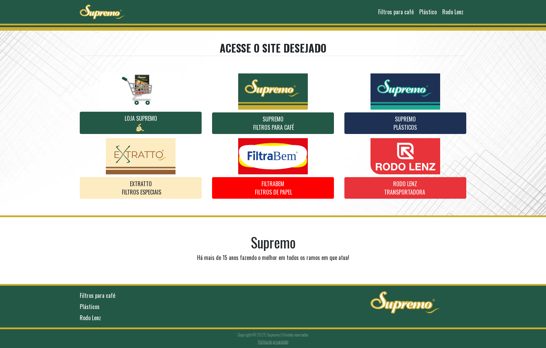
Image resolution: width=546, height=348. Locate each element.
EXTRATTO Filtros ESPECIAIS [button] (140, 188)
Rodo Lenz (452, 12)
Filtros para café (396, 12)
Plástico (428, 12)
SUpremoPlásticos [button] (405, 123)
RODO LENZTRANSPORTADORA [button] (405, 188)
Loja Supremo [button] (141, 123)
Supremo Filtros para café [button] (273, 123)
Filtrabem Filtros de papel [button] (273, 188)
